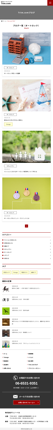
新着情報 (30, 354)
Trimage (15, 272)
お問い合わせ (7, 368)
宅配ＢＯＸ (24, 272)
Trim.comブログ (33, 365)
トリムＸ (30, 357)
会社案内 (5, 365)
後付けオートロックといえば (6, 3)
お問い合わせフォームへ (26, 402)
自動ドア (27, 246)
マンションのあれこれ (27, 240)
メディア (27, 255)
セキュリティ (27, 249)
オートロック (27, 252)
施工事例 (30, 361)
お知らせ (27, 258)
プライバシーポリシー (34, 368)
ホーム (4, 21)
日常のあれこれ (27, 243)
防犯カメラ (7, 272)
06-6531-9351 (26, 383)
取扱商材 (5, 361)
